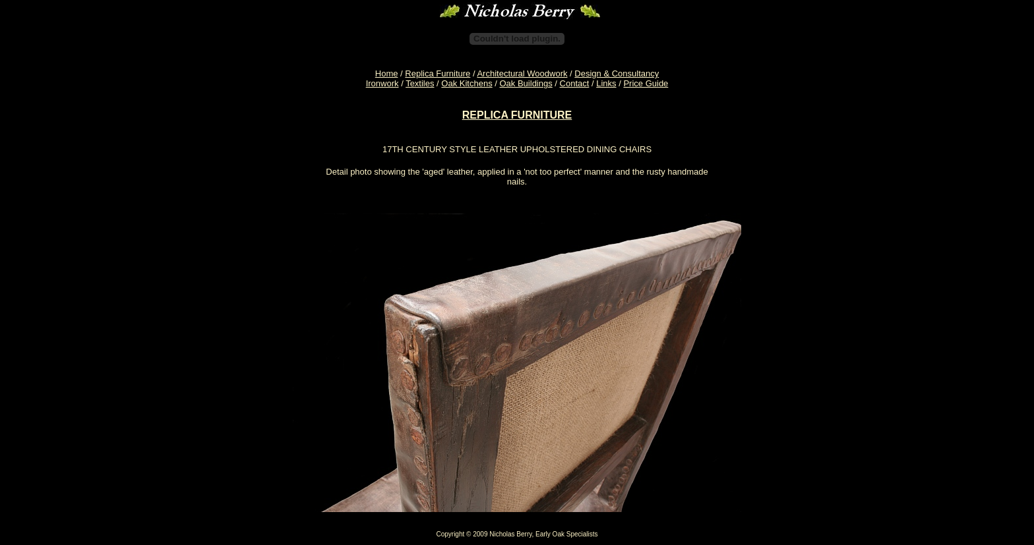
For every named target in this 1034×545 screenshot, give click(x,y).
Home (386, 73)
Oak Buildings (526, 83)
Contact (575, 83)
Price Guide (645, 83)
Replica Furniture (437, 73)
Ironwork (382, 83)
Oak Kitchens (466, 83)
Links (606, 83)
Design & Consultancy (616, 73)
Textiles (420, 83)
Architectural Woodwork (522, 73)
